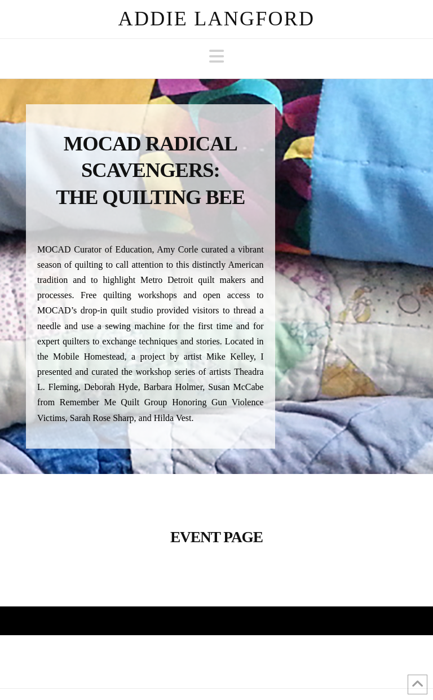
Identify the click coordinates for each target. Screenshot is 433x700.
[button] (216, 56)
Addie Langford (216, 18)
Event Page (216, 537)
